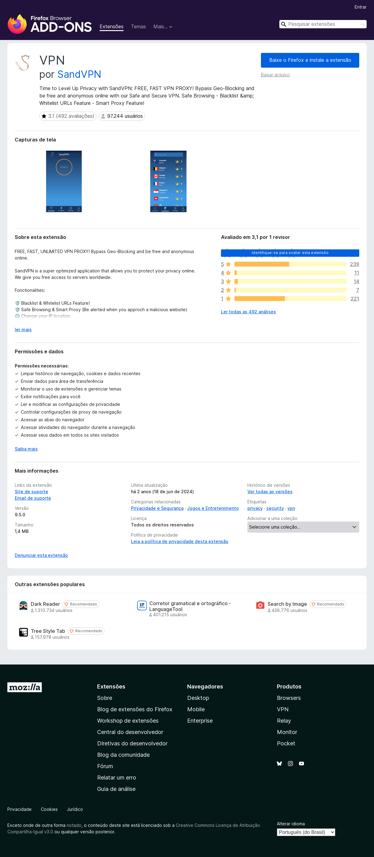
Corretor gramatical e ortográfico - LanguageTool (190, 606)
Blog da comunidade (123, 755)
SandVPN (79, 74)
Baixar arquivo (275, 74)
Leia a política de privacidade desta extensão (179, 541)
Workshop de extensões (128, 720)
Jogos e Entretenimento (213, 508)
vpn (291, 508)
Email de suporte (33, 498)
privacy (255, 508)
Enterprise (200, 720)
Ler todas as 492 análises (248, 311)
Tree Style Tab (48, 631)
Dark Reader (45, 604)
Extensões (112, 26)
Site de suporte (31, 491)
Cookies (49, 809)
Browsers (289, 698)
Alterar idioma (291, 823)
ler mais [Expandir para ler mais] (23, 329)
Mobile (196, 709)
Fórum (105, 766)
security (275, 508)
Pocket (286, 743)
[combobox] (323, 24)
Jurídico (75, 809)
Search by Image (287, 604)
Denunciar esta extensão (41, 555)
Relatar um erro (116, 777)
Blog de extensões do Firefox (134, 709)
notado (74, 825)
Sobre (104, 698)
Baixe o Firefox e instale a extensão (310, 60)
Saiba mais (26, 448)
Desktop (198, 698)
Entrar (361, 7)
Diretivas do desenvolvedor (132, 743)
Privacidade (19, 809)
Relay (284, 720)
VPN (283, 709)
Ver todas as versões (270, 491)
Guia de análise (116, 789)
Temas (138, 26)
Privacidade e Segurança (157, 508)
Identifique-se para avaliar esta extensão (290, 252)
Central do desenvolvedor (130, 732)
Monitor (287, 732)
